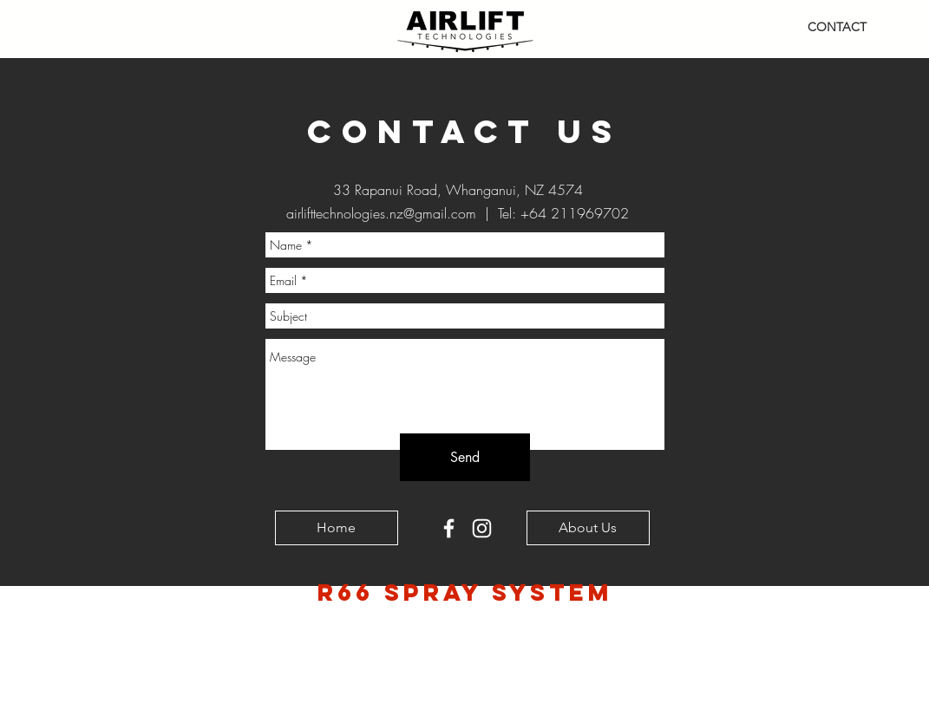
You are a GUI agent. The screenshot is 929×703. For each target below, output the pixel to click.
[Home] (336, 528)
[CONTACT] (837, 27)
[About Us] (588, 528)
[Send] (465, 457)
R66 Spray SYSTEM (465, 592)
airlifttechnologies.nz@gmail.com (381, 213)
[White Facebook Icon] (448, 528)
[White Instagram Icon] (481, 528)
